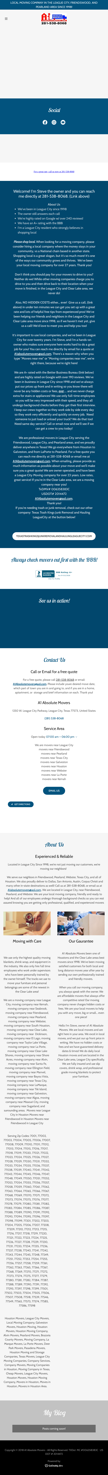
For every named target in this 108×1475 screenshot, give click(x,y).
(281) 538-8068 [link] (54, 718)
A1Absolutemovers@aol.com (31, 461)
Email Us (54, 790)
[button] (11, 18)
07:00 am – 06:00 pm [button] (60, 736)
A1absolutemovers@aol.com (32, 354)
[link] (54, 18)
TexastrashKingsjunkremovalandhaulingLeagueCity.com (54, 536)
